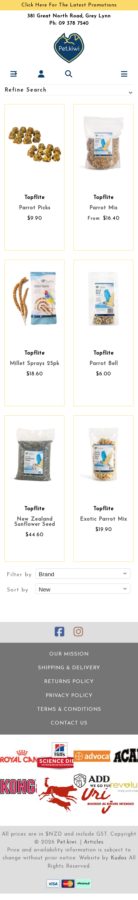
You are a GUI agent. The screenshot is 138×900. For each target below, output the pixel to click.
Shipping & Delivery (69, 667)
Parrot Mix (103, 208)
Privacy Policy (69, 695)
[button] (13, 73)
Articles (94, 842)
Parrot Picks (34, 208)
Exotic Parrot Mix (103, 519)
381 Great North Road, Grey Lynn (69, 16)
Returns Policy (69, 681)
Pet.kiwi (67, 842)
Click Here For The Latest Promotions (69, 5)
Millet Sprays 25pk (34, 363)
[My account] (41, 73)
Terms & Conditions (69, 709)
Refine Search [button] (69, 91)
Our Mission (69, 654)
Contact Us (69, 723)
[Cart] (96, 73)
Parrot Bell (103, 363)
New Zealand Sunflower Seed (34, 522)
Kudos (119, 858)
